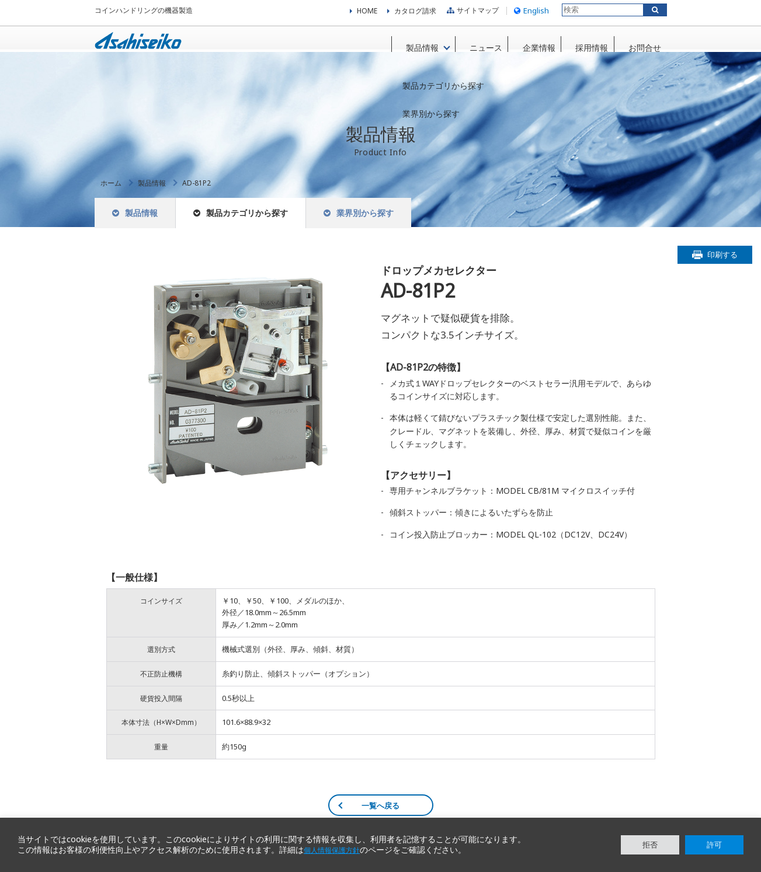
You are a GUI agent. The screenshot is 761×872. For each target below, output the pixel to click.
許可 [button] (714, 844)
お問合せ (639, 45)
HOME (367, 14)
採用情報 (582, 45)
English (530, 14)
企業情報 (525, 45)
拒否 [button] (650, 844)
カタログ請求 (415, 14)
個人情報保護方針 (336, 850)
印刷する (722, 268)
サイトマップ (471, 14)
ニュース (469, 45)
